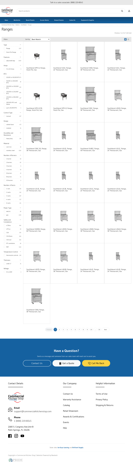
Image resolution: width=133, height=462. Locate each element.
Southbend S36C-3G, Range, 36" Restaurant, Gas (36, 149)
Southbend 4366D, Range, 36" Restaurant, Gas (89, 230)
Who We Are (17, 20)
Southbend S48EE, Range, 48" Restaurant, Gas (89, 149)
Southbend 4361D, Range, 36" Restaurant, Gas (116, 109)
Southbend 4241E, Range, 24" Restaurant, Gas (62, 149)
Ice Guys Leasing (63, 447)
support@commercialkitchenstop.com (33, 411)
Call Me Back (96, 363)
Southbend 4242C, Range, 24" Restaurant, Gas (89, 270)
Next (105, 329)
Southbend (23, 25)
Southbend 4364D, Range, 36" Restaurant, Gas (116, 230)
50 (99, 329)
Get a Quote (66, 363)
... (95, 329)
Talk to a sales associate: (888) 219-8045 (66, 2)
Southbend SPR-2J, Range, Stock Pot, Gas (62, 109)
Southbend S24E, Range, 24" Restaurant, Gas (62, 69)
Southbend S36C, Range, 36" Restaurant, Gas (89, 109)
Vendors (18, 25)
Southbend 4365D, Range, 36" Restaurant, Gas (62, 230)
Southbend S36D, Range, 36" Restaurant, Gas (89, 69)
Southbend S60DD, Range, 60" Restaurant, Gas (36, 230)
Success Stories (44, 20)
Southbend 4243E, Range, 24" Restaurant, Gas (62, 190)
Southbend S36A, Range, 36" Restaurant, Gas (35, 311)
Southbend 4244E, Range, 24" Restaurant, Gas (116, 190)
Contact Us (72, 20)
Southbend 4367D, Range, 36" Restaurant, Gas (35, 270)
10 (91, 329)
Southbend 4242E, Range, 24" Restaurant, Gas (116, 270)
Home (6, 20)
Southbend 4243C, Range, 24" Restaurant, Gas (35, 190)
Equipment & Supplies (87, 20)
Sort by (27, 39)
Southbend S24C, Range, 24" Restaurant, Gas (116, 69)
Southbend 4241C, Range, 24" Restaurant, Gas (116, 149)
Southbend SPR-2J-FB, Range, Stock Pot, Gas (34, 109)
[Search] (71, 11)
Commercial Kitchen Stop (8, 25)
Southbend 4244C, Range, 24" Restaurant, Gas (89, 190)
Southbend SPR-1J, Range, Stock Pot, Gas (36, 69)
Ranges (30, 25)
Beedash (54, 455)
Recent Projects (30, 20)
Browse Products (59, 20)
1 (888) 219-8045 (22, 420)
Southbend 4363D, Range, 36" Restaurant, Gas (62, 270)
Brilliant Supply (77, 447)
